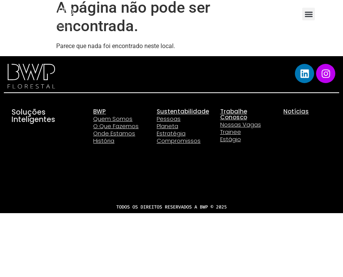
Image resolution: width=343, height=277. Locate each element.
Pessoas (169, 119)
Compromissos (179, 141)
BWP (99, 111)
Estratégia (171, 133)
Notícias (296, 111)
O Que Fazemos (116, 126)
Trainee (230, 132)
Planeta (167, 126)
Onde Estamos (114, 133)
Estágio (230, 139)
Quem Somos (112, 119)
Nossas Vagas (240, 124)
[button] (308, 14)
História (103, 141)
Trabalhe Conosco (233, 114)
